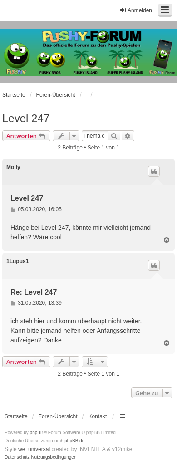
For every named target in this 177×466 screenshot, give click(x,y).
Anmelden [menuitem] (135, 10)
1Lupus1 (17, 261)
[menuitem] (17, 457)
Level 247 (25, 118)
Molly (13, 167)
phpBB (37, 432)
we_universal (34, 449)
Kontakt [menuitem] (97, 416)
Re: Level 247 (33, 292)
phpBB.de (74, 440)
